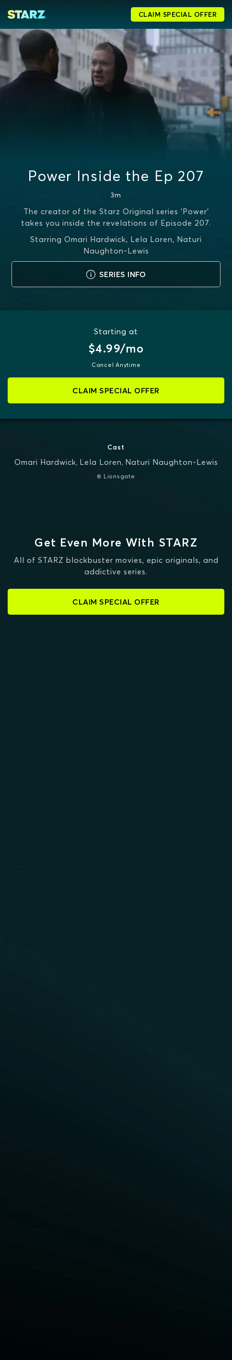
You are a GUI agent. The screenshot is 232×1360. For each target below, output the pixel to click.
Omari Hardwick (45, 462)
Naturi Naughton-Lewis (171, 462)
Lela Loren (101, 462)
